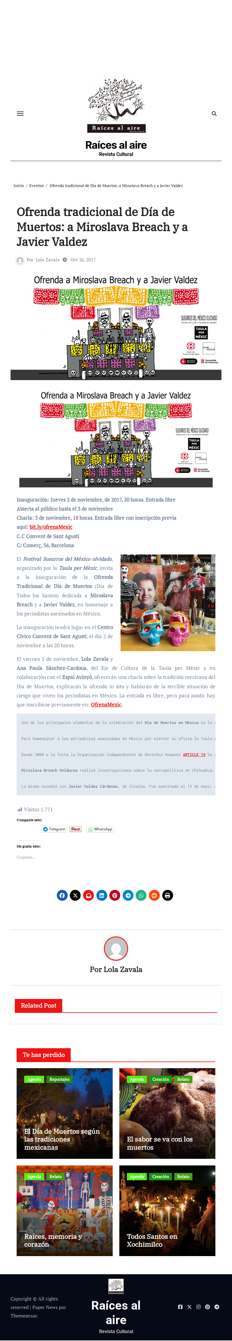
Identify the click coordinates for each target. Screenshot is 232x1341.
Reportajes (59, 1080)
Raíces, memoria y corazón (53, 1241)
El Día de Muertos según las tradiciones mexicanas (62, 1139)
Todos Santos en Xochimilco (152, 1241)
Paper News (45, 1307)
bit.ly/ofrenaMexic (51, 527)
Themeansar (24, 1316)
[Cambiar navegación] (20, 114)
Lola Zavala (48, 260)
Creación (160, 1080)
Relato (183, 1080)
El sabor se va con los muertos (160, 1144)
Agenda (34, 1080)
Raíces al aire (116, 145)
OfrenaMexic (106, 705)
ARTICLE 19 (194, 755)
